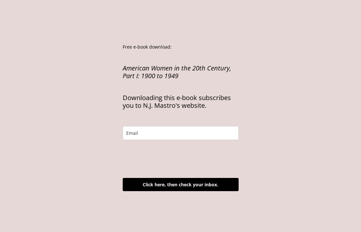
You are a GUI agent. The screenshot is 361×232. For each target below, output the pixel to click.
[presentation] (172, 159)
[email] (181, 133)
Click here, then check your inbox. (180, 184)
